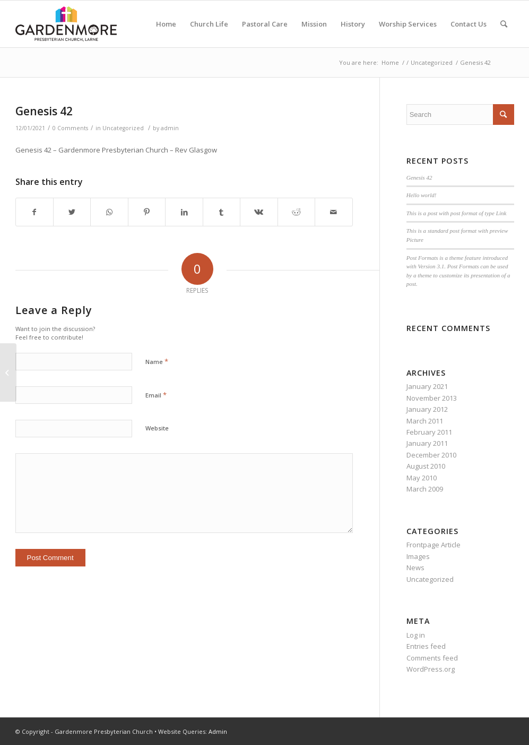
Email (156, 395)
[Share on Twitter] (72, 212)
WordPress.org (430, 669)
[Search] (503, 24)
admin (170, 128)
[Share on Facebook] (34, 212)
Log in (415, 635)
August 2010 (425, 466)
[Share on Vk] (258, 212)
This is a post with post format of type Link (456, 213)
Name (156, 361)
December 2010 (431, 455)
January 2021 (427, 386)
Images (418, 556)
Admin (218, 731)
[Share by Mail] (333, 212)
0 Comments (70, 128)
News (415, 567)
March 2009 (424, 489)
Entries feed (426, 646)
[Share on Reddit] (296, 212)
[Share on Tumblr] (221, 212)
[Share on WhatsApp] (109, 212)
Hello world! (421, 195)
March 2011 (424, 421)
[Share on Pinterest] (146, 212)
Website (157, 428)
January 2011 (427, 443)
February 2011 (429, 432)
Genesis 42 (44, 111)
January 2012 (427, 409)
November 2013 (431, 398)
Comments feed (432, 658)
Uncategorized (123, 128)
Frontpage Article (433, 544)
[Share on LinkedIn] (184, 212)
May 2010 (421, 477)
